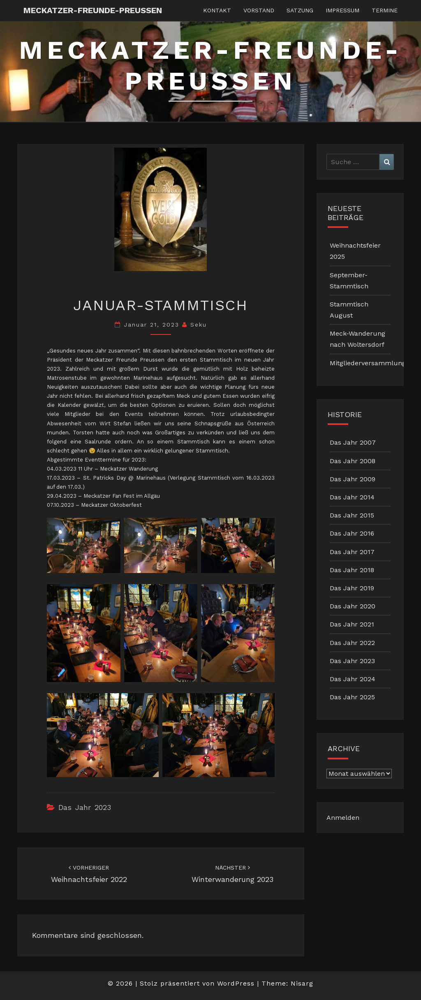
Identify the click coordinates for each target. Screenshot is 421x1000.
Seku (198, 324)
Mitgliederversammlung (368, 363)
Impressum (342, 10)
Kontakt (217, 10)
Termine (385, 10)
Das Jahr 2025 (352, 697)
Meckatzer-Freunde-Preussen (92, 10)
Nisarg (302, 983)
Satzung (300, 10)
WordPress (235, 983)
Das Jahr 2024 (352, 679)
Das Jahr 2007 (353, 442)
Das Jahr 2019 (352, 588)
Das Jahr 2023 (84, 807)
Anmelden (342, 817)
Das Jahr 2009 (352, 479)
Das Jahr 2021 (352, 624)
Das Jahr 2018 (352, 570)
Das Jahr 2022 (352, 643)
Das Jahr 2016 (352, 533)
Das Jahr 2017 (352, 552)
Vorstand (258, 10)
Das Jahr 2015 (352, 515)
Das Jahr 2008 (352, 461)
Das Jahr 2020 (352, 606)
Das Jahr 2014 (352, 497)
